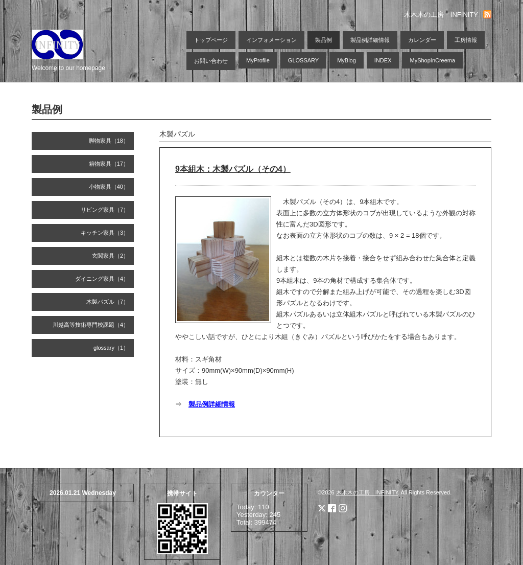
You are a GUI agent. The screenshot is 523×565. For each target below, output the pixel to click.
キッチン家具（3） (105, 233)
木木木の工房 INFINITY (367, 492)
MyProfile (258, 60)
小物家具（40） (109, 187)
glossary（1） (111, 348)
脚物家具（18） (109, 141)
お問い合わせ (211, 61)
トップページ (211, 40)
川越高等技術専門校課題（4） (91, 325)
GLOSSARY (303, 60)
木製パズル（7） (107, 302)
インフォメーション (271, 40)
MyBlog (346, 60)
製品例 (323, 40)
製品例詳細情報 (370, 40)
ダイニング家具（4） (102, 279)
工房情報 (466, 40)
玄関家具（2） (110, 256)
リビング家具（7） (105, 210)
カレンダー (422, 40)
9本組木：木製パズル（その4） (233, 169)
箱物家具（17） (109, 164)
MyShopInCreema (432, 60)
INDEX (383, 60)
